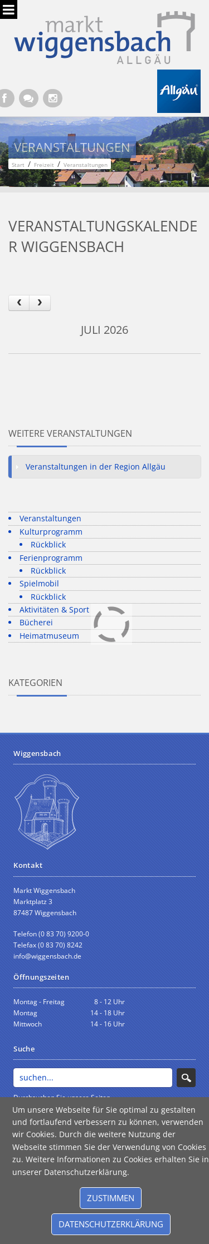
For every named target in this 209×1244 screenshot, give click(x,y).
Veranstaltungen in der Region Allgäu (96, 466)
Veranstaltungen (50, 518)
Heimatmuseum (49, 635)
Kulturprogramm (51, 531)
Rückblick (48, 544)
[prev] (19, 303)
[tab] (104, 467)
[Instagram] (52, 98)
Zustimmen (110, 1197)
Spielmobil (39, 583)
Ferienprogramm (51, 557)
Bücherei (36, 622)
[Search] (92, 1077)
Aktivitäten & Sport (54, 609)
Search (186, 1077)
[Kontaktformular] (28, 98)
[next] (39, 303)
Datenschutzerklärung (111, 1224)
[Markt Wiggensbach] (104, 36)
